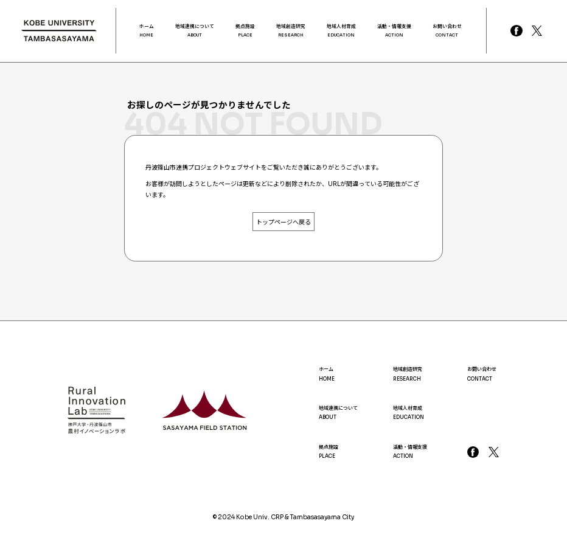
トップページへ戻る (283, 222)
